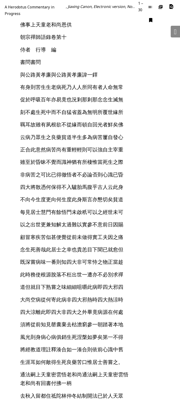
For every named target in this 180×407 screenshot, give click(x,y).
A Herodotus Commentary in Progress (29, 10)
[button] (171, 7)
